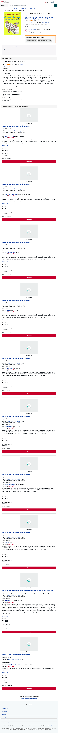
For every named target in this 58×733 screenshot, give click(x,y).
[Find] (55, 5)
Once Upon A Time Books (11, 194)
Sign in (51, 2)
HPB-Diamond (8, 426)
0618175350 (32, 22)
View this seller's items (31, 40)
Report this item (7, 66)
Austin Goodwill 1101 (10, 484)
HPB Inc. (7, 542)
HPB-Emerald (8, 368)
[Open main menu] (3, 5)
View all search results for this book (29, 698)
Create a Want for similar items (44, 40)
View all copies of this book (10, 47)
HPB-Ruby (7, 310)
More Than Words (9, 136)
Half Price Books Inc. (10, 252)
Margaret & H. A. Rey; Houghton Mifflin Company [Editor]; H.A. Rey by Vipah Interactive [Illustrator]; (39, 18)
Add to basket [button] (29, 161)
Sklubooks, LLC (8, 600)
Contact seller (5, 145)
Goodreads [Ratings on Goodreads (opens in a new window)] (44, 20)
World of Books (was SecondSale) (13, 664)
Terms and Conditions (49, 725)
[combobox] (31, 5)
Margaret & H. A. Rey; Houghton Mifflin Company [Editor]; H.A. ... (21, 8)
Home (2, 8)
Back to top (29, 704)
